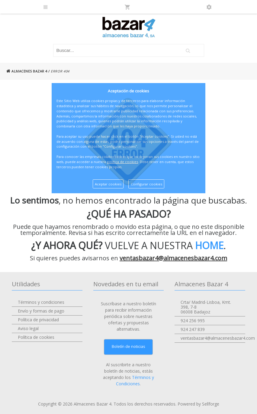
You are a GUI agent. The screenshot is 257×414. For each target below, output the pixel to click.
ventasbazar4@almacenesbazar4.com (173, 258)
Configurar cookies (146, 184)
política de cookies (122, 161)
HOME (209, 245)
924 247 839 (193, 329)
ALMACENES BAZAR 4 (26, 71)
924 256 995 (193, 320)
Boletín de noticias (128, 346)
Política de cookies (36, 337)
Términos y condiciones (41, 302)
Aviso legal (28, 328)
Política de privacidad (38, 320)
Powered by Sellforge (198, 404)
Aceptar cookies (108, 184)
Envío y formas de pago (41, 311)
